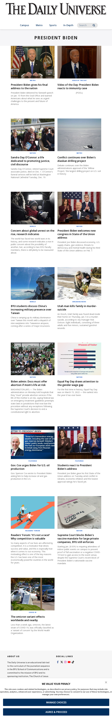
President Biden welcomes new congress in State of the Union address (78, 234)
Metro (39, 25)
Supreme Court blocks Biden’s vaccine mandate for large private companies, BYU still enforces (79, 543)
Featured (32, 464)
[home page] (56, 11)
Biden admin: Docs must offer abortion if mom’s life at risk (32, 386)
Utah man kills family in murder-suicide (74, 311)
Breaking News (79, 305)
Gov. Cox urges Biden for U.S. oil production (32, 470)
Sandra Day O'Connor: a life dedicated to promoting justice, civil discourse (31, 160)
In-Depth (68, 25)
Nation (33, 153)
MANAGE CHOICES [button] (56, 702)
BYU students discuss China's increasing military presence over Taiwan (32, 312)
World (33, 226)
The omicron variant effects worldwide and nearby (31, 625)
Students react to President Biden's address (77, 470)
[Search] (87, 25)
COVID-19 (32, 619)
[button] (106, 682)
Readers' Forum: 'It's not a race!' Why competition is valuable (30, 541)
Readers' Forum (32, 534)
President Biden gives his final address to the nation (33, 86)
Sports (53, 25)
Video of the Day (79, 80)
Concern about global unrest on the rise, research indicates (32, 234)
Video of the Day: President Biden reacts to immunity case (77, 88)
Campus (24, 25)
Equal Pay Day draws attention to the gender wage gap (79, 388)
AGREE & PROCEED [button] (56, 712)
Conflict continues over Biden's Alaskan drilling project (74, 160)
